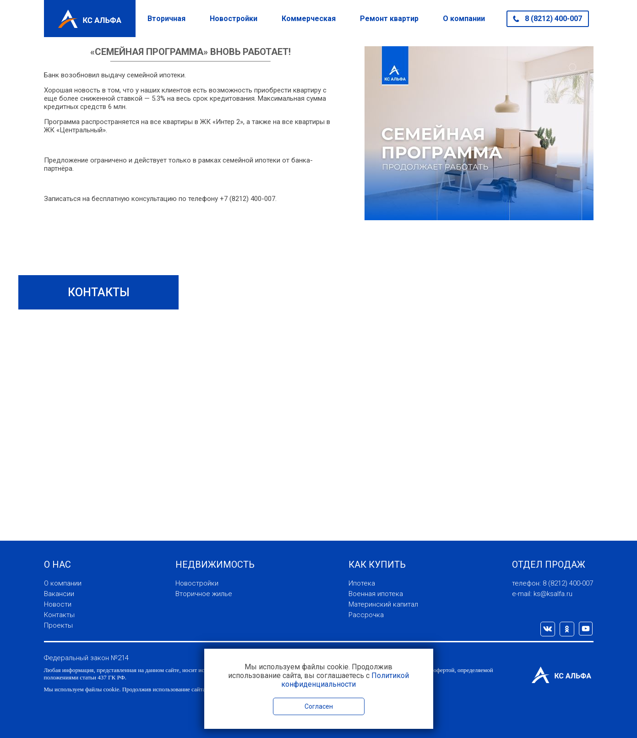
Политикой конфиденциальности (345, 680)
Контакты (59, 615)
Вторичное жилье (203, 594)
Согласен (319, 706)
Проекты (58, 625)
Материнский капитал (383, 604)
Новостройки (233, 18)
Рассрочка (366, 615)
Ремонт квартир (389, 18)
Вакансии (59, 594)
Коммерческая (309, 18)
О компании (464, 18)
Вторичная (166, 18)
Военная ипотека (375, 594)
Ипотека (361, 583)
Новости (57, 604)
